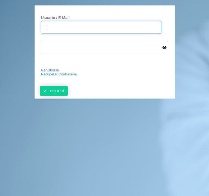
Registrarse (50, 70)
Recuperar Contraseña (59, 74)
